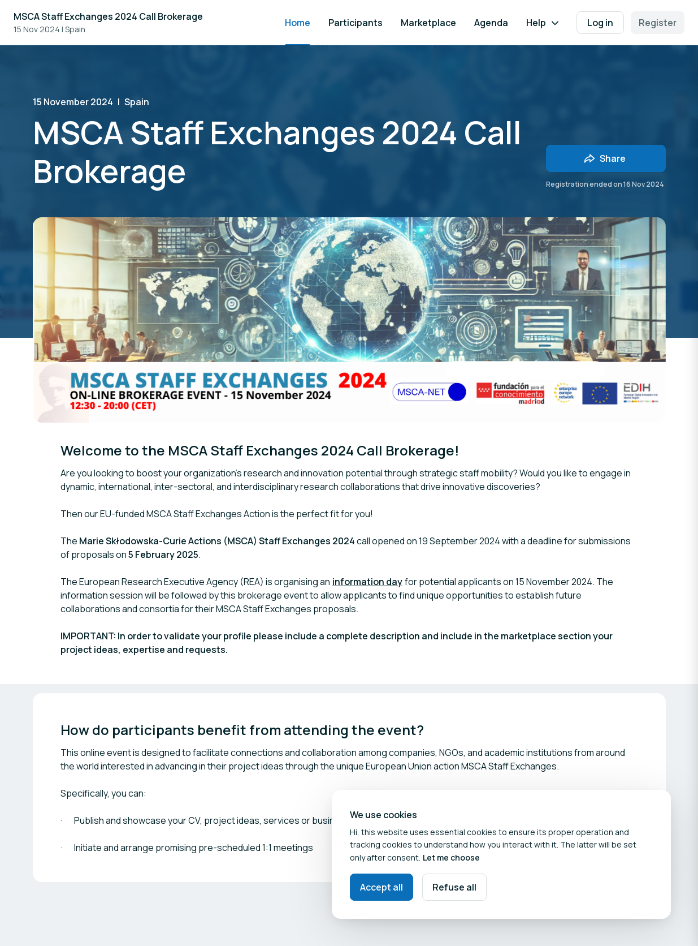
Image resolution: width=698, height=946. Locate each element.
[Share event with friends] (606, 158)
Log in (600, 22)
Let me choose (451, 857)
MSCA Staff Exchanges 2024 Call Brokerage (108, 16)
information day (367, 581)
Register (658, 22)
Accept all (381, 887)
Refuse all (454, 887)
